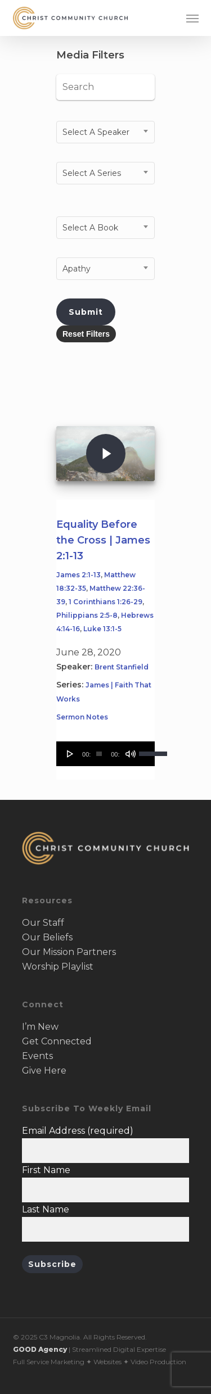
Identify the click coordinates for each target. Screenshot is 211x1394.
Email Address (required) (77, 1130)
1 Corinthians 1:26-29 (105, 602)
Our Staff (43, 922)
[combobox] (105, 132)
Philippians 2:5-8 (87, 615)
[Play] (70, 753)
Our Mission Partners (69, 952)
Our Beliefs (47, 937)
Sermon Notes (82, 717)
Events (37, 1056)
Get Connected (57, 1041)
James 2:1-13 (78, 575)
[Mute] (130, 753)
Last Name (45, 1209)
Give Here (44, 1070)
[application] (105, 753)
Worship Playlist (57, 966)
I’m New (40, 1026)
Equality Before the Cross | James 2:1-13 (103, 540)
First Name (46, 1170)
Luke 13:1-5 (102, 628)
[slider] (99, 754)
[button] (192, 18)
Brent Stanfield (122, 667)
